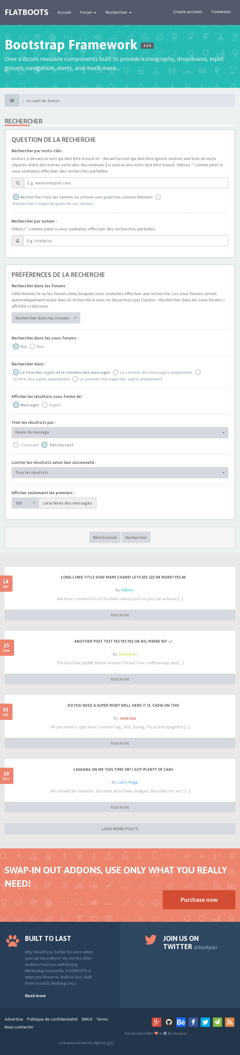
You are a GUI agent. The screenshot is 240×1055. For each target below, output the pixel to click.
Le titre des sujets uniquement (41, 379)
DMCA (87, 1019)
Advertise (14, 1019)
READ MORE (120, 615)
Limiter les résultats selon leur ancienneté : (54, 462)
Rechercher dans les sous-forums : (45, 338)
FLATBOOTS (26, 12)
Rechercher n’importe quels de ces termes (53, 203)
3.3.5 (147, 46)
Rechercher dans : (29, 364)
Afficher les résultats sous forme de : (47, 396)
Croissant (30, 445)
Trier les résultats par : (34, 422)
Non (40, 346)
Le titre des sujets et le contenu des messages (65, 372)
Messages (29, 405)
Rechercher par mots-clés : (37, 150)
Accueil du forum (43, 100)
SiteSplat (127, 654)
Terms (102, 1019)
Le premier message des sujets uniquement (121, 379)
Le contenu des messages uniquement (156, 372)
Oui (23, 346)
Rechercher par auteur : (34, 221)
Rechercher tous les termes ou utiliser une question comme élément (86, 197)
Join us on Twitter (190, 942)
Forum (88, 12)
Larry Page (128, 782)
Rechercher (119, 12)
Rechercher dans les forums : (40, 286)
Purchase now (199, 899)
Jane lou (127, 718)
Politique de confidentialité (52, 1019)
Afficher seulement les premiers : (43, 492)
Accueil (64, 12)
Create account (187, 11)
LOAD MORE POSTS (120, 828)
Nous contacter (19, 1027)
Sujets (55, 405)
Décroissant (61, 445)
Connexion (221, 11)
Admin (127, 590)
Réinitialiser (105, 537)
